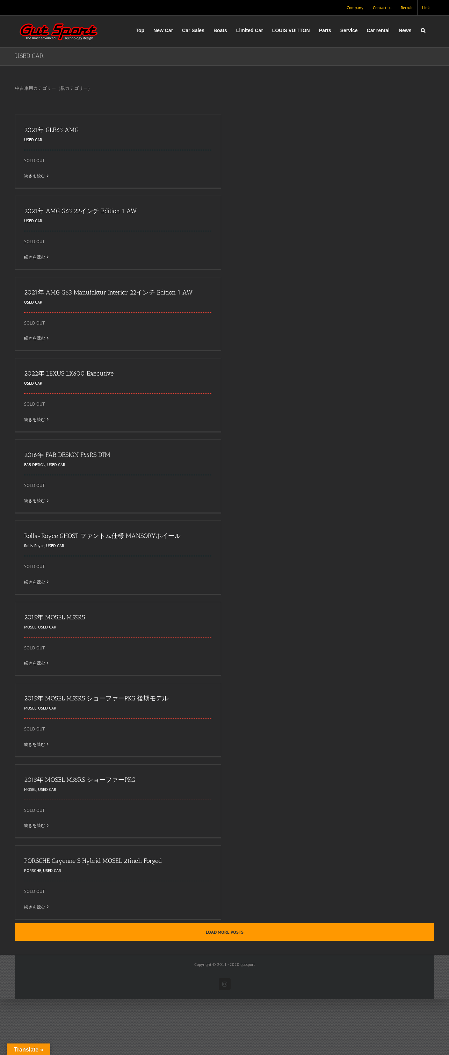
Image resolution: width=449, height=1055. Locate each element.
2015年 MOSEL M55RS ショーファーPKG (79, 780)
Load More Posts (225, 932)
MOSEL (30, 627)
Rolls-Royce (34, 545)
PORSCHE (32, 870)
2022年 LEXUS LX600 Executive (69, 373)
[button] (423, 30)
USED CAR (33, 139)
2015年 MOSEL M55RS (54, 617)
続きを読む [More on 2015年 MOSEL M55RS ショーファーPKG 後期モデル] (34, 744)
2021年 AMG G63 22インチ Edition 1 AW (80, 211)
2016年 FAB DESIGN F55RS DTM (67, 455)
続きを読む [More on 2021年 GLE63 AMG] (34, 175)
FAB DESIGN (34, 464)
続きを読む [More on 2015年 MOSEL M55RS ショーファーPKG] (34, 825)
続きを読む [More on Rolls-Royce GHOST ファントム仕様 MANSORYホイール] (34, 581)
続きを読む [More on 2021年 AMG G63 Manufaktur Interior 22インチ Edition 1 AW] (34, 338)
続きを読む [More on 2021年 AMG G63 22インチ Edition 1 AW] (34, 257)
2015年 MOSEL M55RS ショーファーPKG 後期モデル (96, 698)
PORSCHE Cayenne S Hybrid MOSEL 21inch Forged (93, 861)
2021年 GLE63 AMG (51, 130)
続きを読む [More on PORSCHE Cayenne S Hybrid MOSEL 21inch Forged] (34, 906)
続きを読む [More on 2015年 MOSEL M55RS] (34, 662)
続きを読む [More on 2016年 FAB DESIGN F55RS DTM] (34, 500)
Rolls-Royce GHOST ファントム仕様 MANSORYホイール (102, 536)
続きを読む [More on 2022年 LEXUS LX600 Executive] (34, 419)
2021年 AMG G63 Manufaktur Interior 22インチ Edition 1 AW (108, 292)
